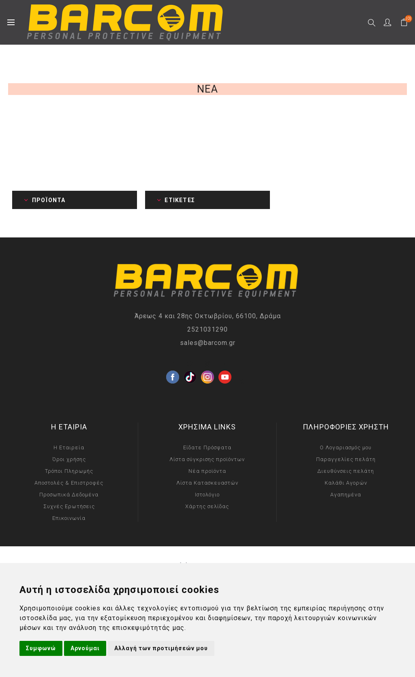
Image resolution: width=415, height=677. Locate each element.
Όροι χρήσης (69, 459)
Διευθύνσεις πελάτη (345, 471)
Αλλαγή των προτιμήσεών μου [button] (161, 648)
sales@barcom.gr (207, 343)
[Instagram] (207, 364)
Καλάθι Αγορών (346, 483)
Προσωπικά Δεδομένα (68, 495)
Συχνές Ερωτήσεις (69, 506)
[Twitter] (190, 364)
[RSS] (242, 381)
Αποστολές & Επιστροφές (68, 483)
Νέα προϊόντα (207, 471)
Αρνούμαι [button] (85, 648)
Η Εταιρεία (68, 447)
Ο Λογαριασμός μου (346, 447)
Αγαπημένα (345, 495)
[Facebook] (172, 364)
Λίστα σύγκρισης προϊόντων (207, 459)
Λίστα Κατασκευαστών (207, 483)
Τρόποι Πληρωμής (69, 471)
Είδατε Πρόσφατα (207, 447)
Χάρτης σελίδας (207, 506)
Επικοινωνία (69, 518)
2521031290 (207, 329)
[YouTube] (224, 364)
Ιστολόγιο (207, 495)
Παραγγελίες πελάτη (346, 459)
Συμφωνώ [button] (41, 648)
